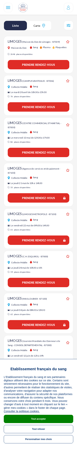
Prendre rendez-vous (38, 64)
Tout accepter (38, 419)
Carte (39, 25)
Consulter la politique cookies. (22, 411)
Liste (15, 25)
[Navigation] (8, 7)
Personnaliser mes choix (38, 439)
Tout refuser (38, 429)
